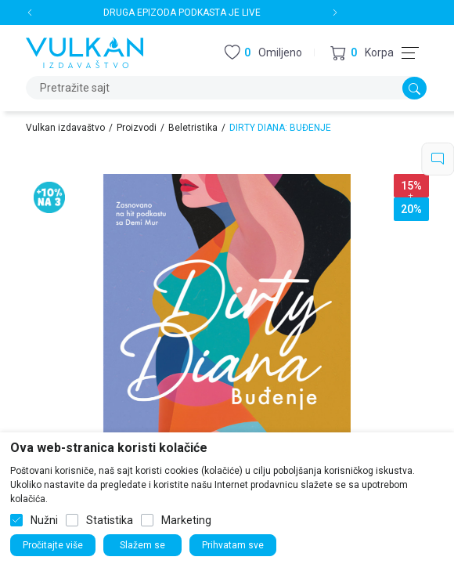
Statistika (109, 520)
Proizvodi (137, 127)
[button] (362, 53)
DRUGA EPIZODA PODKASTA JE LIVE (182, 12)
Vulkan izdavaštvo (65, 127)
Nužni (44, 520)
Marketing (186, 520)
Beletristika (193, 127)
